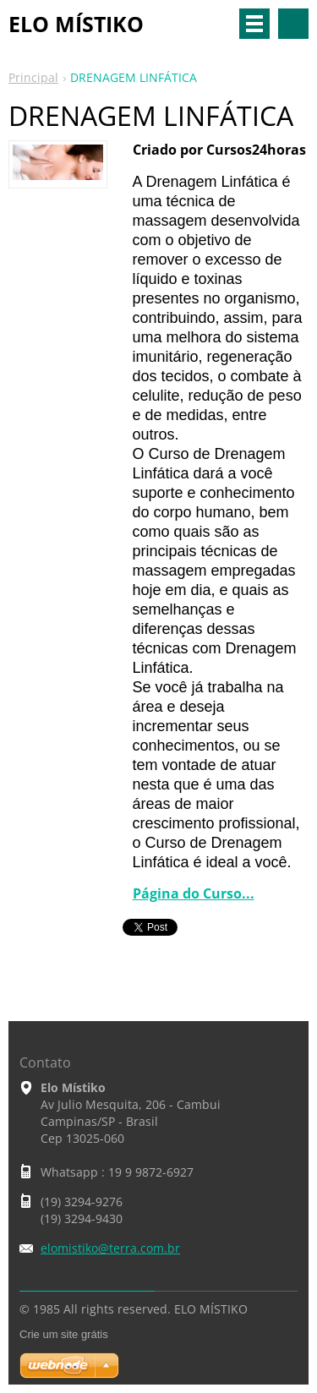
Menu (254, 23)
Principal (33, 77)
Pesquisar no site (293, 23)
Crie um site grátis (63, 1334)
